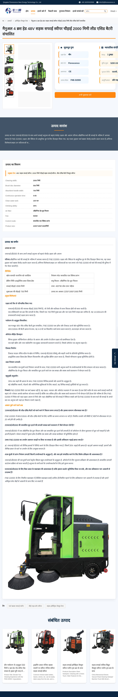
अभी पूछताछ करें (85, 95)
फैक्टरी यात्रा (52, 11)
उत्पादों (9, 21)
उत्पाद (33, 11)
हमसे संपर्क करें (78, 11)
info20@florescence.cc (107, 2)
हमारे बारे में (41, 11)
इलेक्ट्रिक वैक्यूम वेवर (21, 21)
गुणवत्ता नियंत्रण (64, 11)
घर (3, 21)
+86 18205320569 (87, 2)
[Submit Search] (105, 11)
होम (27, 11)
